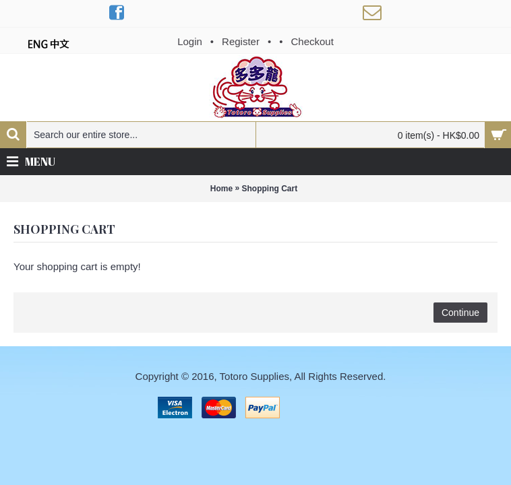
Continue (460, 312)
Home (221, 188)
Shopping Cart (270, 188)
